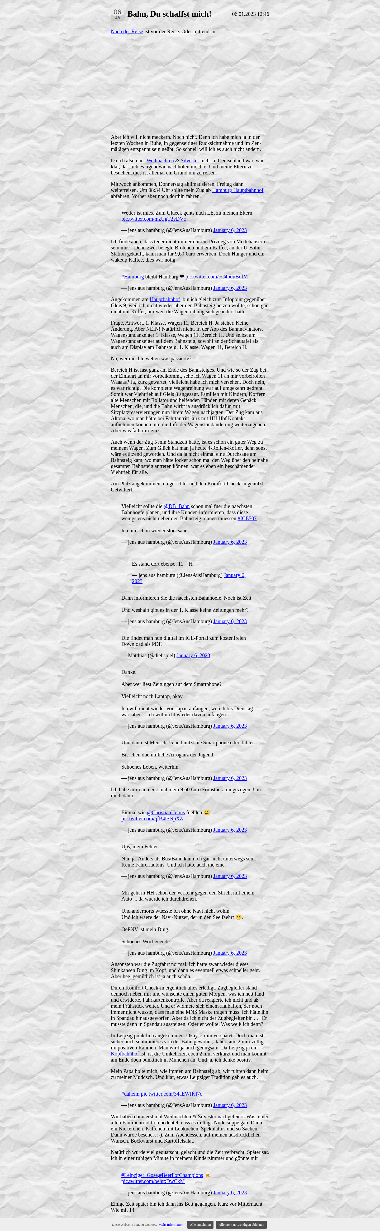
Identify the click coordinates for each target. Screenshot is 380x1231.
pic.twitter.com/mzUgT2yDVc (153, 219)
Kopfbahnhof (125, 1054)
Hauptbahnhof (165, 299)
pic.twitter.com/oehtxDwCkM (153, 1181)
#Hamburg (132, 277)
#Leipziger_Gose (139, 1175)
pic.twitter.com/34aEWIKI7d (171, 1094)
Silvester (190, 160)
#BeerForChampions (181, 1175)
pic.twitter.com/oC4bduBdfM (217, 277)
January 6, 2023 (230, 230)
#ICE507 (247, 518)
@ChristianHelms (166, 812)
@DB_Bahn (176, 506)
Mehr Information (171, 1225)
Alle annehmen (200, 1225)
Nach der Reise (127, 31)
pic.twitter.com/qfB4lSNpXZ (152, 818)
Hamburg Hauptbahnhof (238, 190)
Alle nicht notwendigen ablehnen (241, 1225)
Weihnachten (160, 160)
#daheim (130, 1094)
